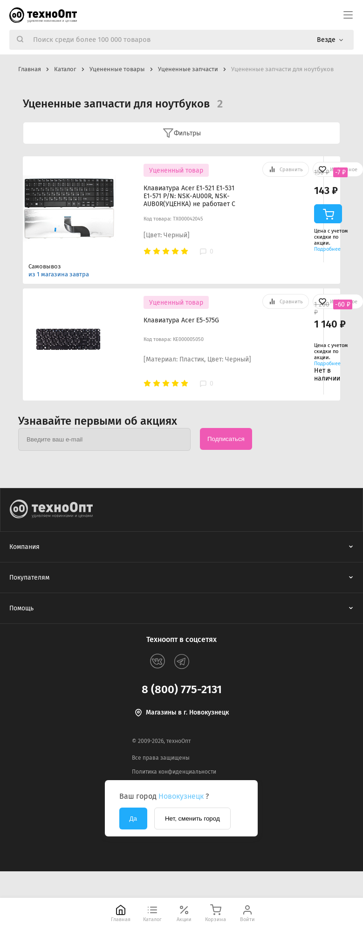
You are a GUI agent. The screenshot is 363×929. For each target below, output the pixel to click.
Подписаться (226, 438)
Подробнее (327, 249)
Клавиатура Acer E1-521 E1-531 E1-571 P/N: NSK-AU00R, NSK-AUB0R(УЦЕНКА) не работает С (189, 196)
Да (133, 818)
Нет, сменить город (192, 818)
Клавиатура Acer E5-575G (181, 320)
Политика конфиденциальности (174, 772)
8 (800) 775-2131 (182, 689)
